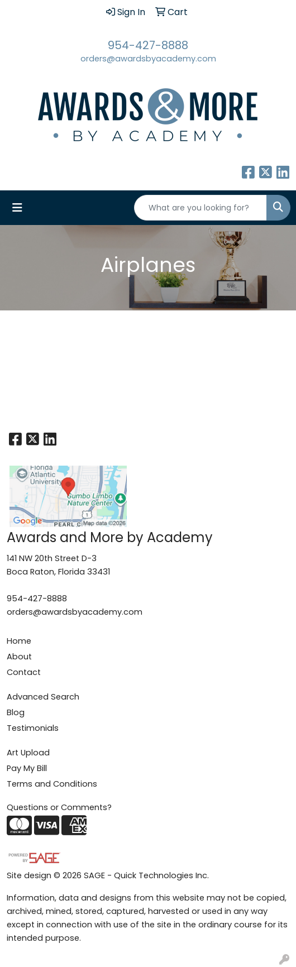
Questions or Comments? (59, 807)
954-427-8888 (148, 45)
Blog (16, 712)
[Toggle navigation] (17, 208)
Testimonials (33, 728)
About (19, 656)
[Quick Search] (200, 208)
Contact (24, 672)
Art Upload (28, 752)
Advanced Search (43, 696)
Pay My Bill (27, 768)
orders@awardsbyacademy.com (148, 58)
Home (19, 641)
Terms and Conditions (52, 783)
